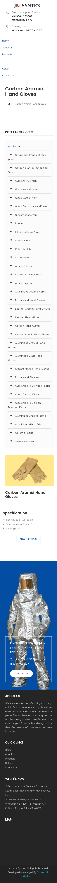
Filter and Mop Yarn (23, 231)
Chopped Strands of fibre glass (27, 157)
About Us (7, 47)
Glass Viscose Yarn (23, 214)
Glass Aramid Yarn (22, 189)
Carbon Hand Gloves (24, 325)
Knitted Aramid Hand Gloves (28, 368)
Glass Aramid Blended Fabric (29, 385)
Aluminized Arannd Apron (27, 291)
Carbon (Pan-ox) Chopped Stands (28, 169)
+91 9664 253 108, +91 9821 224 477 (25, 803)
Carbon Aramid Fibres (25, 274)
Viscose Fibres (20, 257)
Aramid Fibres (20, 266)
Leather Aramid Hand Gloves (29, 308)
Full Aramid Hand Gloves (26, 300)
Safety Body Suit (21, 441)
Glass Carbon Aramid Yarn (27, 206)
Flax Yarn (17, 223)
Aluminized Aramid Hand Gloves (26, 344)
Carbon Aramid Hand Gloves (29, 334)
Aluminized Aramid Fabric (27, 415)
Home (5, 40)
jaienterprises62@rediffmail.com (23, 799)
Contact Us (8, 75)
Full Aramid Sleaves (23, 377)
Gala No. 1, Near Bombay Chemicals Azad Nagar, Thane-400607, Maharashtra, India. (27, 790)
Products (7, 54)
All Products (16, 146)
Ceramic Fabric (20, 432)
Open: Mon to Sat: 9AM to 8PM (23, 808)
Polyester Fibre (20, 249)
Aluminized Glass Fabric (26, 424)
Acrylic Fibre (19, 240)
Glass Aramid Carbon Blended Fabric (24, 404)
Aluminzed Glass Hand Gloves (25, 357)
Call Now (21, 673)
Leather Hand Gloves (24, 317)
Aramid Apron (20, 283)
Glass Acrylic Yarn (22, 180)
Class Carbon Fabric (24, 394)
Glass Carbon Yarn (23, 197)
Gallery (6, 68)
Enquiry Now (28, 539)
